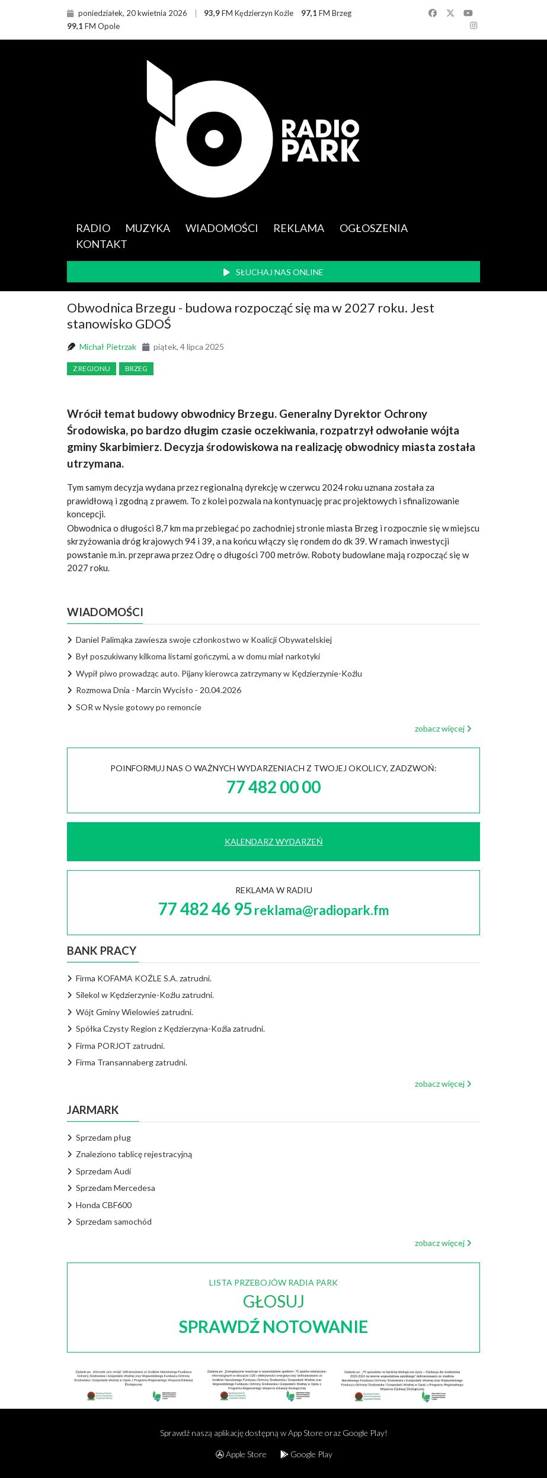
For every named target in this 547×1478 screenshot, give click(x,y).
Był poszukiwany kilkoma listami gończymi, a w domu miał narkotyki (198, 656)
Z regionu (91, 368)
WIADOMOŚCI (221, 227)
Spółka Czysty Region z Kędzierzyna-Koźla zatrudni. (166, 1028)
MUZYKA (147, 227)
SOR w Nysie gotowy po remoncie (138, 707)
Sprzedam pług (99, 1137)
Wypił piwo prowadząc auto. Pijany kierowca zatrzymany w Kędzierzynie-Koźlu (219, 673)
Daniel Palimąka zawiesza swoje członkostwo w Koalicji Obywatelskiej (204, 640)
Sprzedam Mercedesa (111, 1188)
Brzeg (136, 368)
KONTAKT (101, 243)
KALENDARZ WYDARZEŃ (274, 841)
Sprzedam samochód (109, 1221)
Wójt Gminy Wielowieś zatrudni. (130, 1012)
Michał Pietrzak (107, 347)
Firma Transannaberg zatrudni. (127, 1062)
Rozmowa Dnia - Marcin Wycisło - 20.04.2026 (158, 690)
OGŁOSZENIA (374, 227)
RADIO (93, 227)
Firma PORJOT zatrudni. (116, 1046)
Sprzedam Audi (99, 1171)
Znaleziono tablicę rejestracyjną (130, 1154)
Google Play (306, 1454)
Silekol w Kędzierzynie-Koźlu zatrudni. (141, 995)
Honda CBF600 (99, 1205)
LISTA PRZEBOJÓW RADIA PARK (273, 1306)
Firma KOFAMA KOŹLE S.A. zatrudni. (139, 978)
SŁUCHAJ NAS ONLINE (273, 272)
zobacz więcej (443, 728)
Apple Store (241, 1454)
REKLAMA (298, 227)
